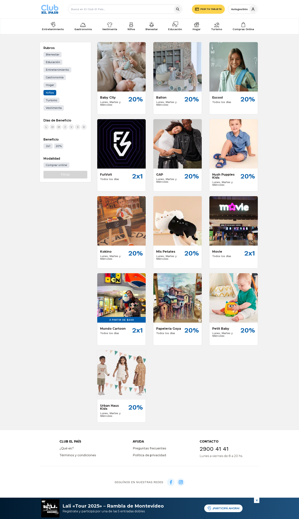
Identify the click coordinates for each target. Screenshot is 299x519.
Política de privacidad (149, 455)
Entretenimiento (53, 29)
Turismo (216, 29)
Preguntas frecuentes (149, 448)
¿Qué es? (66, 448)
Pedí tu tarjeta (208, 9)
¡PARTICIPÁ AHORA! (223, 508)
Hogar (197, 29)
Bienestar (151, 29)
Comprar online (56, 165)
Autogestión (244, 9)
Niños (131, 29)
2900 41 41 (214, 448)
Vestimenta (109, 29)
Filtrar (65, 174)
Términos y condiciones (77, 455)
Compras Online (243, 29)
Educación (175, 29)
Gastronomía (83, 29)
